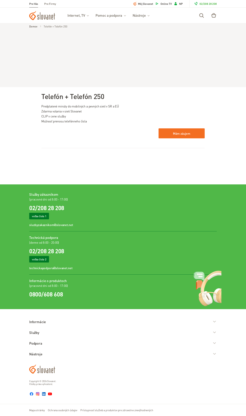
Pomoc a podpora (111, 15)
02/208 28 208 (205, 4)
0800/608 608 (46, 294)
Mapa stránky (37, 410)
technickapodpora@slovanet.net (50, 268)
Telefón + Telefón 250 (55, 26)
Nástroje (141, 15)
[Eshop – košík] (214, 15)
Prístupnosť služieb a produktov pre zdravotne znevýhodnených (116, 410)
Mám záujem (181, 133)
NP (178, 4)
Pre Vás (33, 3)
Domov (33, 26)
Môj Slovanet (143, 4)
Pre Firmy (50, 3)
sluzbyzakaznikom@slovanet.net (51, 225)
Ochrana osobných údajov (62, 410)
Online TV (163, 4)
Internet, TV (78, 15)
